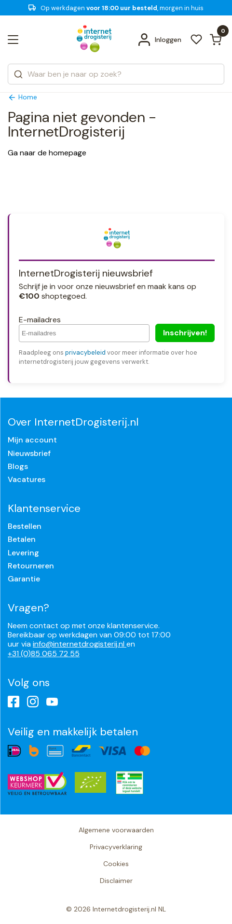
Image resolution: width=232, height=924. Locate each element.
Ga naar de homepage (47, 153)
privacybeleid (85, 352)
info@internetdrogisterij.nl (79, 644)
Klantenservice (44, 508)
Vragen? (28, 608)
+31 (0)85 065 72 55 (44, 653)
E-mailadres (40, 320)
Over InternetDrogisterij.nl (73, 422)
